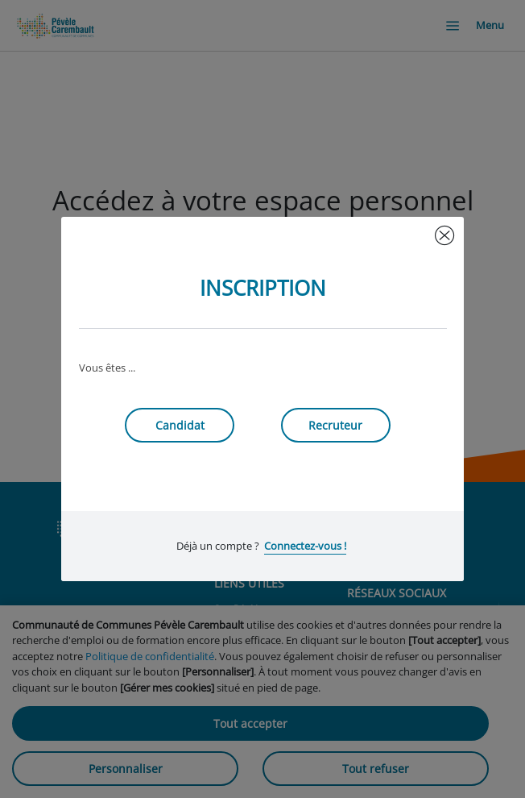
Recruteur (335, 425)
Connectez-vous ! (305, 545)
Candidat (180, 425)
